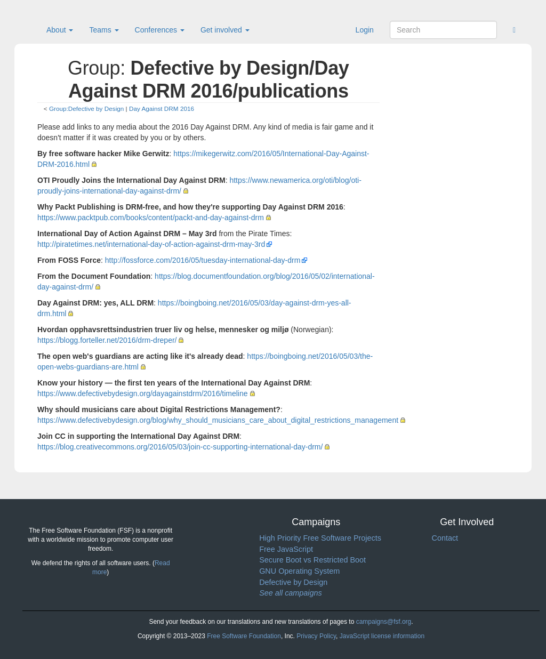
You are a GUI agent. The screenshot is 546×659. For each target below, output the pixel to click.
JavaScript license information (382, 636)
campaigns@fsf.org (384, 621)
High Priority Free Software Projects (320, 538)
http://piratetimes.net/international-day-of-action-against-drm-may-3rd (151, 244)
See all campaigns (290, 593)
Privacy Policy (316, 636)
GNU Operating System (299, 571)
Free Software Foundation (244, 636)
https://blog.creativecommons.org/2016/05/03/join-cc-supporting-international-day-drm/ (180, 447)
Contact (444, 538)
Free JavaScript (286, 549)
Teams (103, 30)
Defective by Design (293, 582)
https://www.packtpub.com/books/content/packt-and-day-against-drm (150, 217)
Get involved (225, 30)
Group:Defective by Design (86, 108)
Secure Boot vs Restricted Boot (312, 560)
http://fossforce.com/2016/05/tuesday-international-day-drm (203, 260)
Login (365, 30)
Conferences (159, 30)
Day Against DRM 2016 (161, 108)
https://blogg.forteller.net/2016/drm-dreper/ (106, 340)
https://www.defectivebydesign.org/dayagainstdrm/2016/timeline (142, 393)
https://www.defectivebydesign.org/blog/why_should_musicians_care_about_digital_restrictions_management (217, 420)
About (59, 30)
